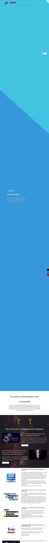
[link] (11, 433)
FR (43, 53)
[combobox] (44, 53)
